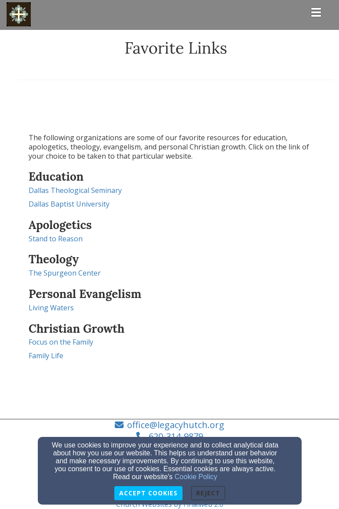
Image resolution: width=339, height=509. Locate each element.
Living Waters (51, 308)
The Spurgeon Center (65, 273)
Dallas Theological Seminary (75, 190)
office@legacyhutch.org (175, 425)
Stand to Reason (56, 239)
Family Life (46, 355)
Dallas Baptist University (69, 204)
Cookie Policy (196, 476)
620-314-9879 (176, 436)
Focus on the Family (61, 342)
